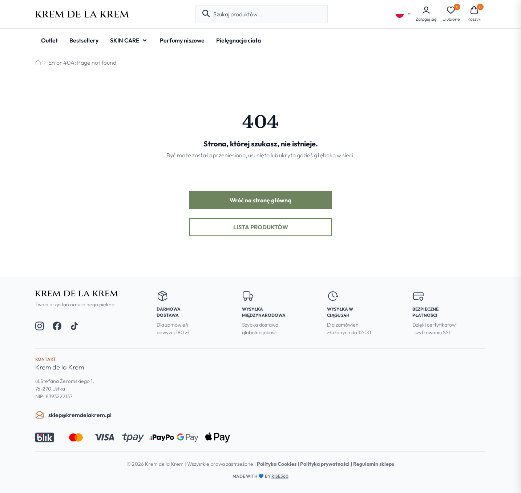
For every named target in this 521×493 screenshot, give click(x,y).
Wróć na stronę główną (260, 200)
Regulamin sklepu (374, 464)
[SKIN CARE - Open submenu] (129, 40)
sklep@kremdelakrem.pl (73, 415)
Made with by (260, 476)
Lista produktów (260, 227)
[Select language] (403, 14)
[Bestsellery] (83, 40)
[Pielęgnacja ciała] (238, 40)
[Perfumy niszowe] (182, 40)
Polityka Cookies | (278, 464)
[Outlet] (49, 40)
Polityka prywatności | (326, 464)
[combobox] (267, 14)
